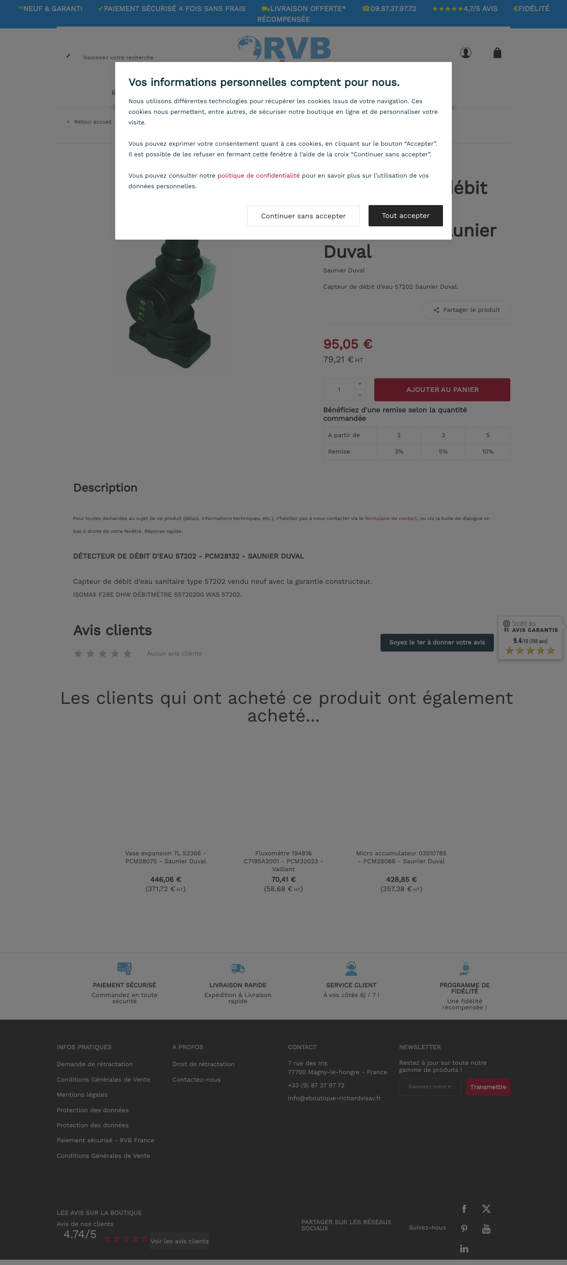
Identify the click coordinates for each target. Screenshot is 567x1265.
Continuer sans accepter (303, 216)
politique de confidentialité (258, 175)
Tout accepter (406, 215)
